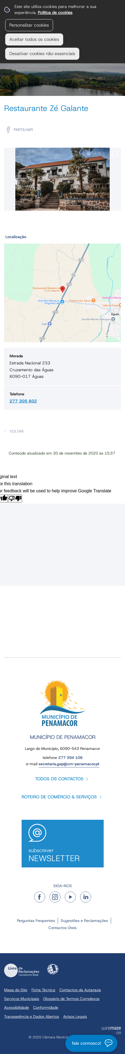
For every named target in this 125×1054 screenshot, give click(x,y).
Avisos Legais (75, 1016)
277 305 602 (23, 401)
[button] (62, 287)
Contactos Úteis (62, 927)
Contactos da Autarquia (80, 989)
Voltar (17, 431)
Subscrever (62, 855)
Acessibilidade (52, 969)
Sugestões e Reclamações (84, 920)
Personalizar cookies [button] (29, 25)
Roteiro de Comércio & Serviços (59, 797)
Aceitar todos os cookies (34, 39)
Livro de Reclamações (21, 970)
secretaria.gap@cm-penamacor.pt (69, 764)
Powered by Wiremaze (111, 1030)
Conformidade (45, 1007)
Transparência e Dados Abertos (31, 1016)
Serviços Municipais (21, 998)
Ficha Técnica (43, 989)
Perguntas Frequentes (36, 920)
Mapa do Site (15, 989)
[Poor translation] (15, 498)
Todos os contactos (59, 779)
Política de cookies (55, 12)
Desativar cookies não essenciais (42, 53)
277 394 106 (70, 757)
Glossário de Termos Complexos (71, 998)
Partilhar (23, 129)
